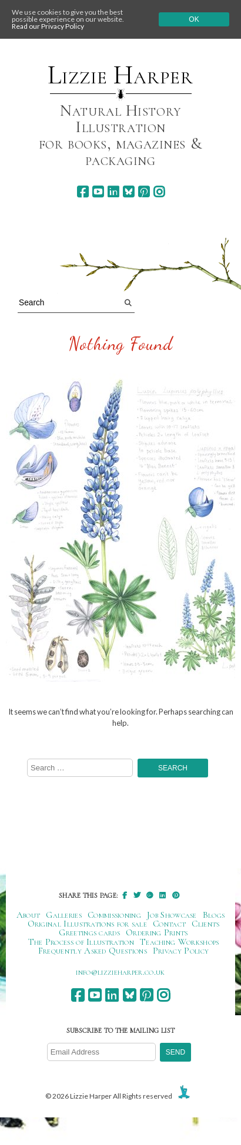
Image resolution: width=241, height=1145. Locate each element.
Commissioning (114, 915)
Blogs (214, 915)
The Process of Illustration (81, 942)
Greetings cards (89, 932)
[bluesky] (128, 192)
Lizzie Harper (120, 75)
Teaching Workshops (179, 942)
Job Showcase (172, 915)
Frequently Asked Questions (92, 950)
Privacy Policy (181, 950)
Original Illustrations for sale (88, 923)
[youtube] (97, 192)
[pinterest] (143, 192)
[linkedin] (113, 192)
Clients (205, 923)
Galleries (64, 915)
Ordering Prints (157, 932)
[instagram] (159, 192)
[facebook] (82, 192)
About (28, 915)
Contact (169, 923)
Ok (194, 19)
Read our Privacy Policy (48, 26)
